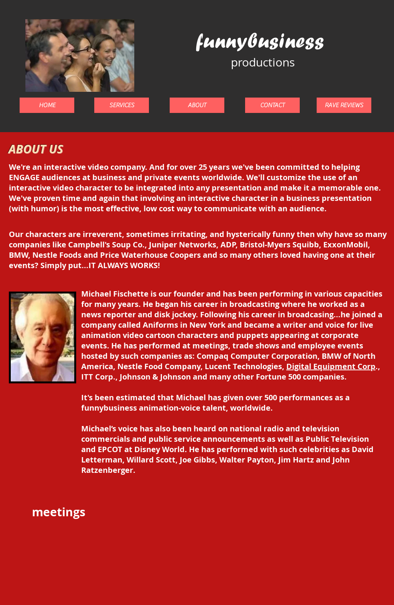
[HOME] (47, 105)
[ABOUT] (197, 105)
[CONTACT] (272, 105)
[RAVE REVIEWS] (344, 105)
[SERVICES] (121, 105)
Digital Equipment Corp (331, 366)
